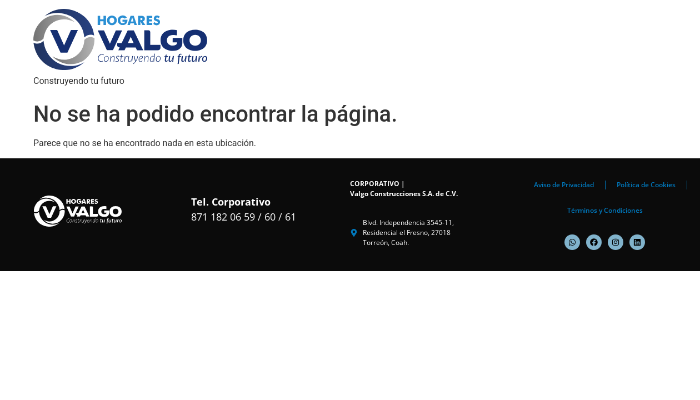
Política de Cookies (646, 184)
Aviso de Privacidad (564, 184)
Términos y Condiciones (605, 210)
